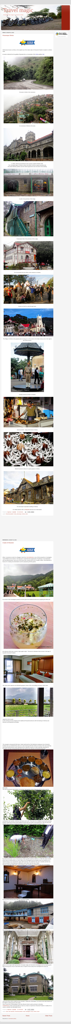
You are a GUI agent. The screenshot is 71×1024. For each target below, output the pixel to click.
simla (26, 513)
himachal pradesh (9, 513)
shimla (23, 513)
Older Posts (48, 1015)
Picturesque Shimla (8, 35)
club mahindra (11, 1011)
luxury (32, 1011)
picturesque (19, 513)
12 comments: (20, 1009)
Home (27, 1015)
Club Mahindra (29, 557)
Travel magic (18, 10)
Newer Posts (6, 1015)
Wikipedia (27, 509)
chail (7, 1011)
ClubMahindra (6, 1005)
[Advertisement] (27, 527)
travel (38, 1011)
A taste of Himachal (8, 542)
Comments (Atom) (12, 1018)
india (15, 513)
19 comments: (20, 511)
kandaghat (28, 1011)
